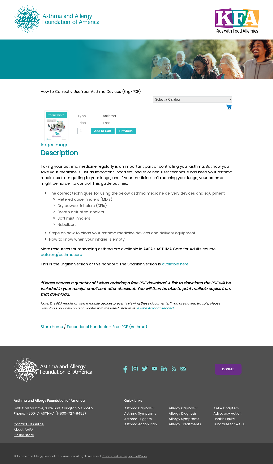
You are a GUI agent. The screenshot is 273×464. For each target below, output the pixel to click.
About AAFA (23, 429)
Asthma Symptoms (140, 413)
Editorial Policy (137, 456)
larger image (55, 145)
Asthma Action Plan (140, 424)
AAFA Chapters (226, 408)
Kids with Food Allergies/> (198, 19)
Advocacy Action (227, 413)
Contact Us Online (29, 424)
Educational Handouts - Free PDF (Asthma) (107, 326)
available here (175, 264)
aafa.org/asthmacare (61, 254)
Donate (228, 369)
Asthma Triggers (138, 419)
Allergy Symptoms (184, 419)
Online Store (24, 435)
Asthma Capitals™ (139, 408)
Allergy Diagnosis (183, 413)
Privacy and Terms (114, 456)
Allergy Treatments (185, 424)
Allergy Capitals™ (183, 408)
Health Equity (224, 419)
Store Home (52, 326)
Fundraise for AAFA (229, 424)
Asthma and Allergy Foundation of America (75, 19)
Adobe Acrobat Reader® (155, 308)
